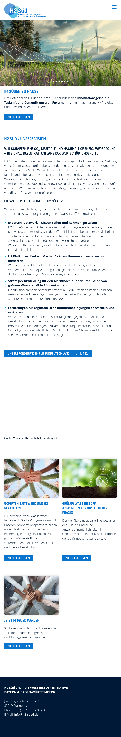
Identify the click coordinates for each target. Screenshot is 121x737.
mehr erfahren (19, 117)
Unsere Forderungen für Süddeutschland (48, 353)
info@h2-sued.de (26, 714)
